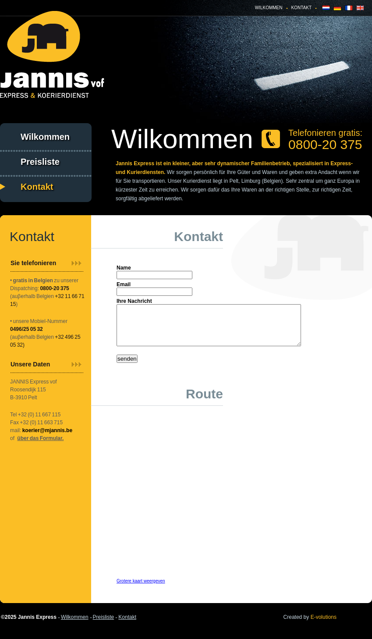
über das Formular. (40, 438)
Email (124, 284)
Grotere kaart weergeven (141, 588)
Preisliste (40, 162)
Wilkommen (269, 7)
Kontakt (301, 7)
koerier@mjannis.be (47, 430)
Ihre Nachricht (134, 301)
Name (124, 268)
